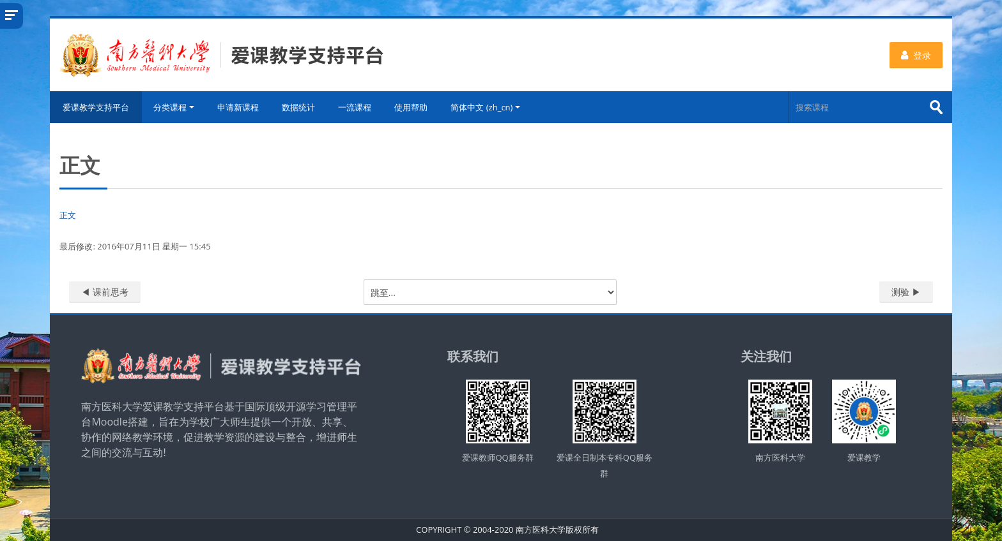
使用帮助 (411, 107)
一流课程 (354, 107)
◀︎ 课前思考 (104, 292)
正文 (67, 215)
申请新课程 (238, 107)
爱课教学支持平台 (96, 107)
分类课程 (173, 107)
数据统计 (298, 107)
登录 (916, 55)
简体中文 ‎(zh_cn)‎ (485, 107)
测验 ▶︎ (906, 292)
